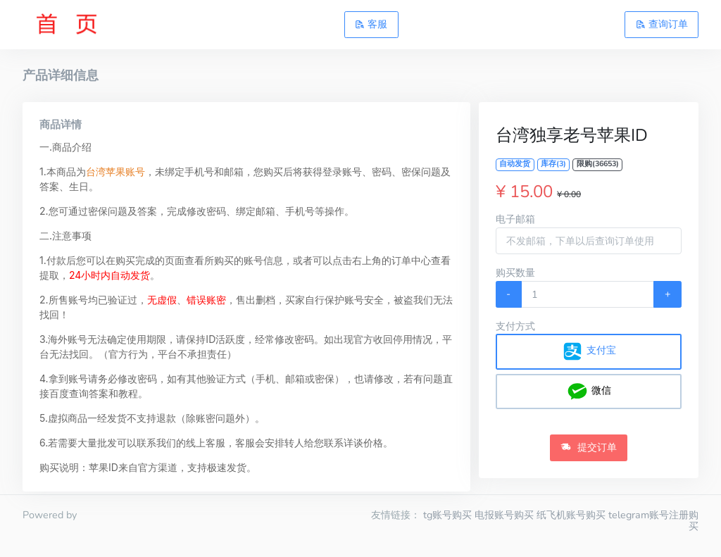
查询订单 (662, 24)
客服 (371, 24)
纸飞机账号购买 (571, 515)
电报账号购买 (504, 515)
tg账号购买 (447, 515)
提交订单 (588, 447)
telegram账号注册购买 (653, 520)
